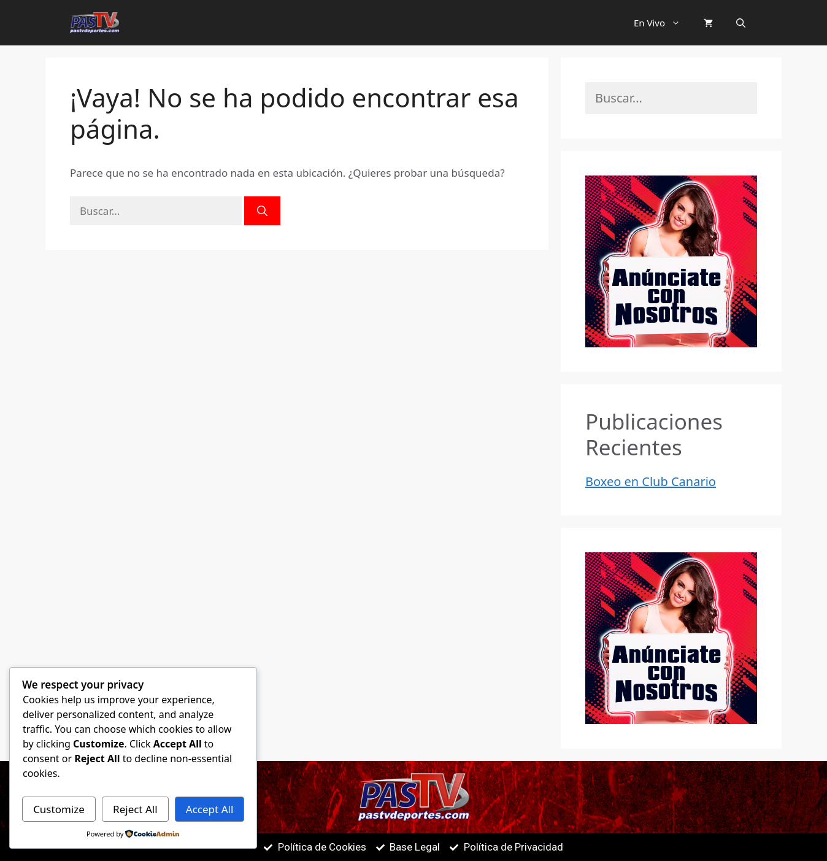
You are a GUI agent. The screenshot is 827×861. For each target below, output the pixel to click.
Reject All (135, 809)
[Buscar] (262, 211)
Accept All (209, 809)
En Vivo (663, 23)
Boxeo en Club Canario (650, 481)
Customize (59, 809)
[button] (678, 23)
